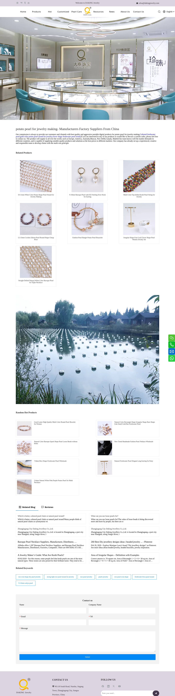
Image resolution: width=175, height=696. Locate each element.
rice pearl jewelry (86, 515)
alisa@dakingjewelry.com (71, 661)
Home (23, 11)
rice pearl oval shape (121, 515)
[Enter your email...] (126, 631)
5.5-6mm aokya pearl (25, 521)
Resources (98, 11)
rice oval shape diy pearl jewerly (29, 515)
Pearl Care (76, 11)
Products (36, 11)
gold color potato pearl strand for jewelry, (36, 137)
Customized (63, 11)
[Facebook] (103, 624)
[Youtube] (119, 624)
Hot (50, 11)
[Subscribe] (156, 631)
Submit (87, 595)
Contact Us (138, 11)
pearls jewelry (103, 515)
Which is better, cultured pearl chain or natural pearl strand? (41, 454)
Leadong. (146, 686)
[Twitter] (114, 624)
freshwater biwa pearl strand (144, 515)
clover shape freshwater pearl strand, (66, 137)
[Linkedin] (108, 624)
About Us (125, 11)
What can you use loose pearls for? (104, 454)
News (111, 11)
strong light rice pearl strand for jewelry (60, 515)
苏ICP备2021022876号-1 (150, 688)
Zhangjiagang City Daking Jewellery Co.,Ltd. (35, 467)
